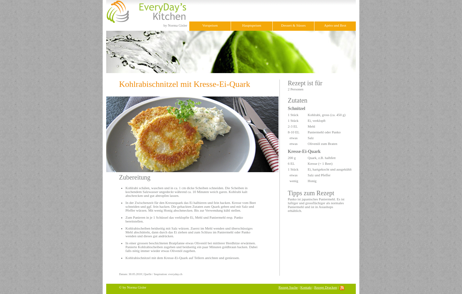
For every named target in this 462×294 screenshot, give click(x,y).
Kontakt (306, 287)
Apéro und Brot (335, 25)
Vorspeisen (210, 25)
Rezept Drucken (325, 287)
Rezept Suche (288, 287)
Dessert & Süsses (293, 25)
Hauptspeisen (251, 25)
